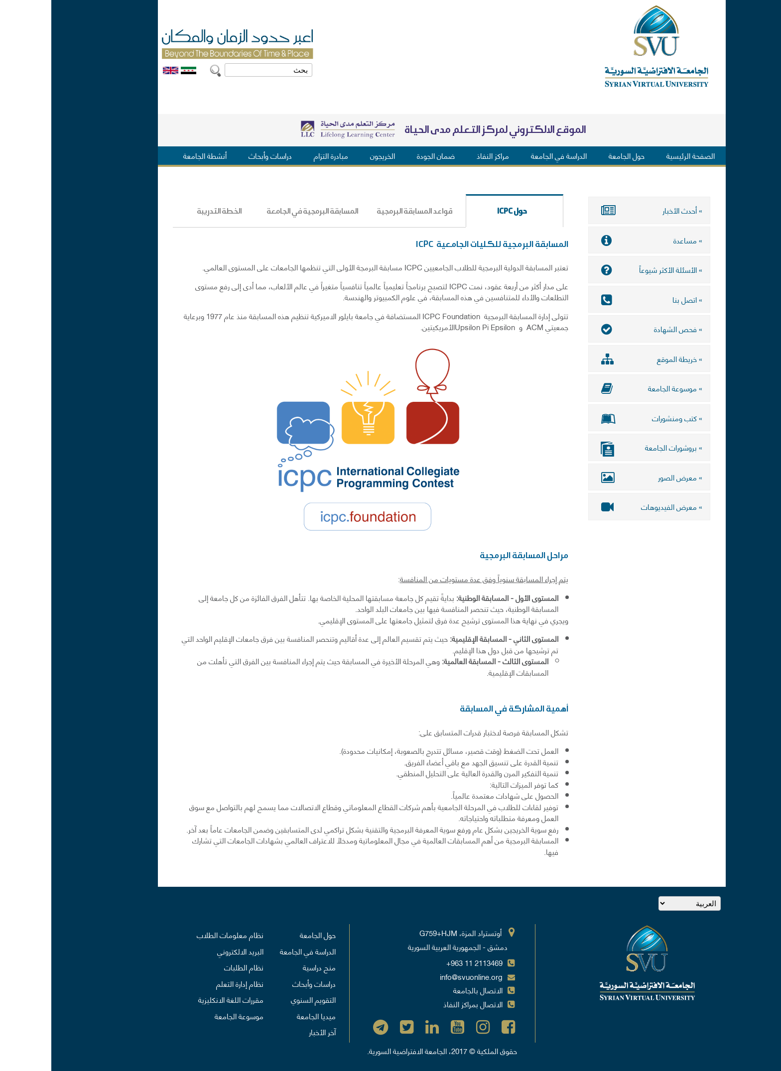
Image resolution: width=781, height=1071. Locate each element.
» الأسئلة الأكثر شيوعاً (598, 269)
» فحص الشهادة (598, 329)
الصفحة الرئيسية (639, 155)
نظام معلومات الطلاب (178, 935)
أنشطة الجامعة (153, 155)
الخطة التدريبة (167, 211)
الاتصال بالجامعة (426, 990)
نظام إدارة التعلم (188, 983)
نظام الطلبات (192, 967)
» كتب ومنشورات (598, 418)
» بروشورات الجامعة (598, 448)
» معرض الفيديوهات (598, 506)
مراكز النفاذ (441, 155)
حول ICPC (445, 211)
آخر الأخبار (271, 1032)
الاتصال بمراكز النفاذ (421, 1004)
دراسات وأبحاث (219, 155)
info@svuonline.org (420, 976)
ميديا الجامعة (265, 1016)
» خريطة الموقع (598, 358)
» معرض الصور (598, 477)
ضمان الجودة (384, 155)
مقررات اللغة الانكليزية (179, 999)
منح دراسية (268, 967)
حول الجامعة (575, 155)
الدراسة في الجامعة (507, 155)
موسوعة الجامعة (187, 1016)
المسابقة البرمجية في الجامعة (263, 211)
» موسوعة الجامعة (598, 388)
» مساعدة (598, 240)
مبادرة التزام (279, 155)
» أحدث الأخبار (598, 210)
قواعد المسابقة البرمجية (363, 211)
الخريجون (331, 155)
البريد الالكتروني (189, 951)
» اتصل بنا (598, 299)
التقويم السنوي (262, 999)
